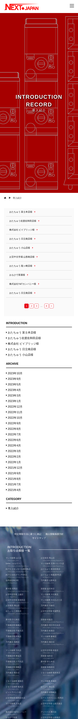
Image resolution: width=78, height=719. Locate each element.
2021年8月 (14, 478)
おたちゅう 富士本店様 (22, 332)
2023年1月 (14, 401)
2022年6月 (14, 439)
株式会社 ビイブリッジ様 (23, 343)
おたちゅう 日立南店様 (22, 349)
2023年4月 (14, 389)
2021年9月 (14, 473)
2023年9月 (14, 378)
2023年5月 (14, 384)
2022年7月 (14, 434)
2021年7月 (14, 484)
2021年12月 (15, 467)
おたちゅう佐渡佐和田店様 (24, 338)
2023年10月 (15, 373)
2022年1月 (14, 462)
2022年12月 (15, 406)
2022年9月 (14, 423)
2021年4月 (14, 489)
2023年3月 (14, 395)
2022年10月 (15, 417)
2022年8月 (14, 428)
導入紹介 (13, 508)
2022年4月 (14, 445)
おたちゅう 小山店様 (20, 354)
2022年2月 (14, 456)
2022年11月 (15, 412)
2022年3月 (14, 451)
